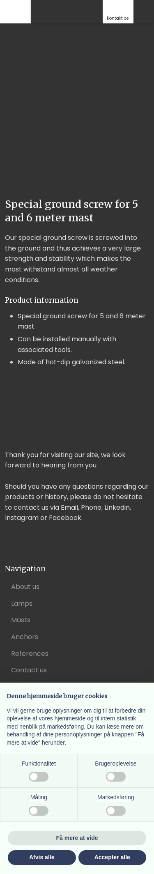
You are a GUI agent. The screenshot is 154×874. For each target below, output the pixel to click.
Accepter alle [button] (112, 857)
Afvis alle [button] (41, 857)
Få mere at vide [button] (77, 838)
